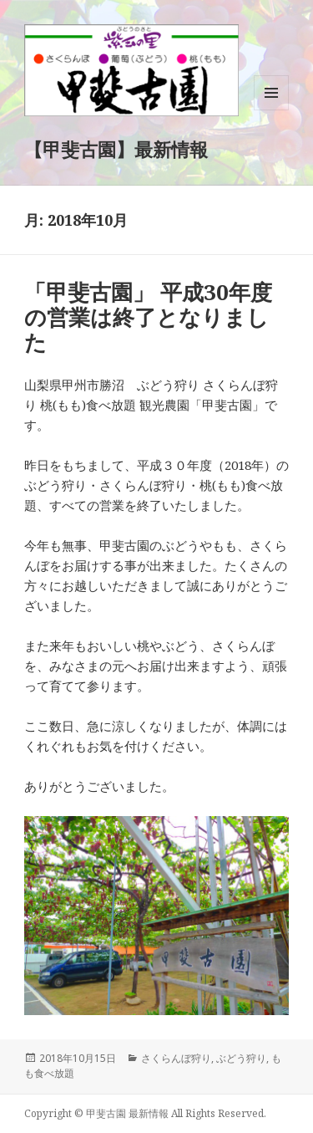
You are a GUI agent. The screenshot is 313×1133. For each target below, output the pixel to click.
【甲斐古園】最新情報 (116, 148)
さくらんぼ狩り (176, 1058)
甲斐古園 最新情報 (127, 1113)
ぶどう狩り (241, 1058)
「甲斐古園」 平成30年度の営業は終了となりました (148, 317)
